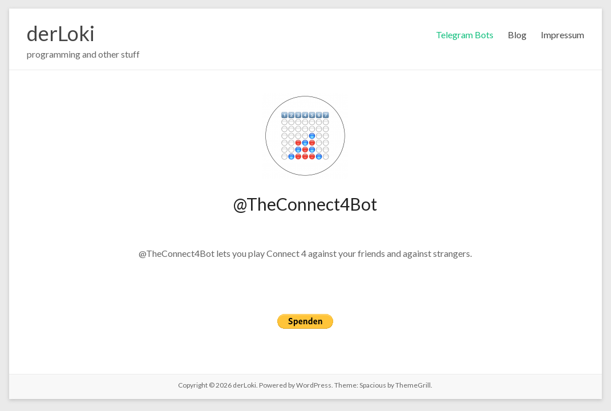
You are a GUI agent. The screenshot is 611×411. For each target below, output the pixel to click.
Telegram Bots (464, 34)
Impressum (562, 34)
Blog (517, 34)
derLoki (61, 33)
